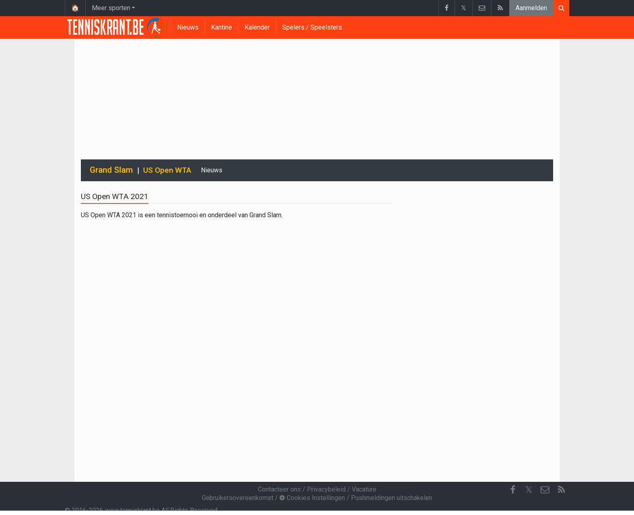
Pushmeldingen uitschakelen (391, 498)
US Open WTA (167, 170)
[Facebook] (513, 490)
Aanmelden (531, 8)
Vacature (364, 489)
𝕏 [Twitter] (529, 490)
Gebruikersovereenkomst (237, 498)
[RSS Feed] (561, 490)
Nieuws (188, 27)
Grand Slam (111, 170)
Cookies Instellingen (312, 498)
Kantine (221, 27)
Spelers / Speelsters (312, 27)
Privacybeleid (326, 489)
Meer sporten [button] (111, 8)
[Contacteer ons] (545, 490)
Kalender (257, 27)
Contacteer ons (279, 489)
